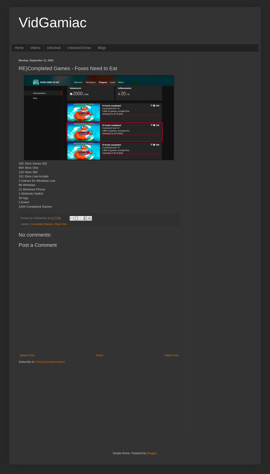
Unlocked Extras (79, 48)
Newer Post (27, 355)
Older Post (171, 355)
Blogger (151, 453)
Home (19, 48)
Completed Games (41, 224)
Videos (35, 48)
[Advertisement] (48, 393)
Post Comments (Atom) (50, 362)
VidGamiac (53, 22)
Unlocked (54, 48)
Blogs (102, 48)
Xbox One (61, 224)
